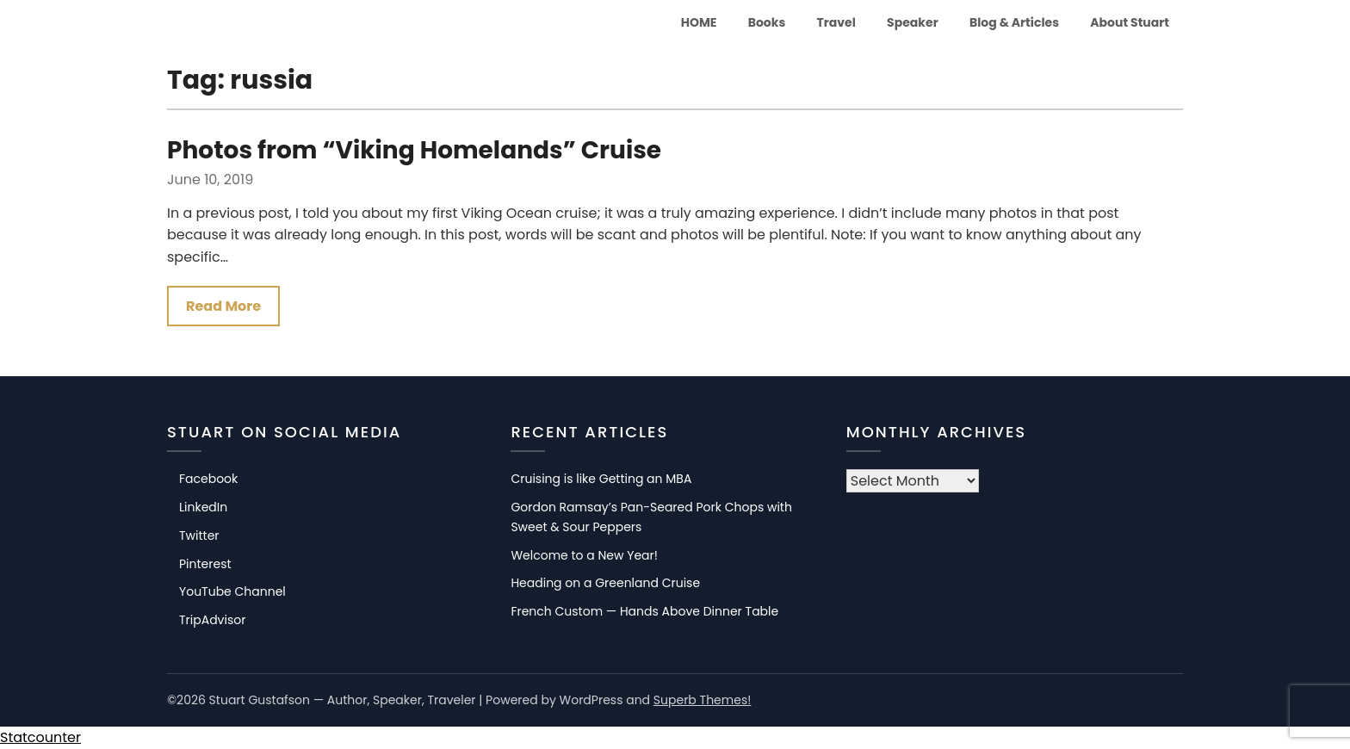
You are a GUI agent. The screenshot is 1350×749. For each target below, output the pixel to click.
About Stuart (1129, 22)
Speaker (912, 22)
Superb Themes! (702, 700)
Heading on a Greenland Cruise (605, 583)
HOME (699, 22)
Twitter (199, 535)
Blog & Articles (1014, 22)
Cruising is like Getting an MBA (601, 479)
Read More (223, 306)
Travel (836, 22)
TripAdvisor (212, 620)
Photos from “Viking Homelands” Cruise (414, 150)
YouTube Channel (232, 592)
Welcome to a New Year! (584, 555)
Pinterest (205, 564)
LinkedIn (203, 508)
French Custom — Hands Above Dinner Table (644, 612)
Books (767, 22)
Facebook (208, 479)
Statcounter (40, 737)
